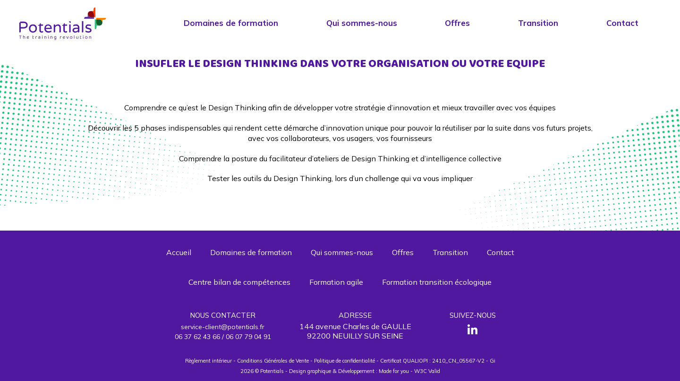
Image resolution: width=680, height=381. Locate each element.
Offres (457, 23)
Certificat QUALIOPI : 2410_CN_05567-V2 (432, 360)
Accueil (178, 252)
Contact (622, 23)
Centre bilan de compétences (239, 282)
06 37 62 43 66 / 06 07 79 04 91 (223, 336)
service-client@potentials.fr (222, 327)
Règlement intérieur (208, 360)
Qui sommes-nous (361, 23)
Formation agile (336, 282)
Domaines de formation (231, 23)
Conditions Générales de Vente (273, 360)
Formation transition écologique (437, 282)
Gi (492, 360)
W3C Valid (427, 371)
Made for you (394, 371)
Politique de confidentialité (344, 360)
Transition (538, 23)
